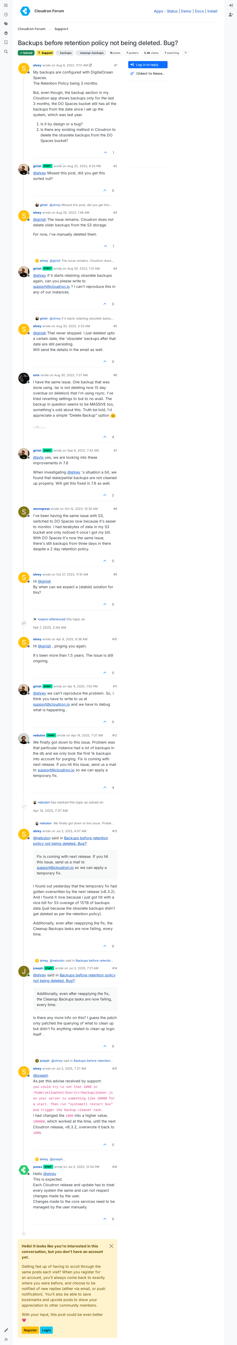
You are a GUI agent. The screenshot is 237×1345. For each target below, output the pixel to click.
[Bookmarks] (6, 42)
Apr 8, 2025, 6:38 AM (71, 639)
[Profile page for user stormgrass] (23, 511)
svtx (36, 375)
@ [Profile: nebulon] (41, 838)
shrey (37, 65)
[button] (6, 1330)
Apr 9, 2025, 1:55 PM (82, 686)
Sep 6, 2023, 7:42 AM (83, 450)
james (37, 1167)
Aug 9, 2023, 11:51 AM (72, 65)
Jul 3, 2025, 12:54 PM (83, 1167)
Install (212, 11)
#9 (115, 574)
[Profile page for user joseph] (23, 971)
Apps (158, 11)
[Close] (111, 1246)
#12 (114, 735)
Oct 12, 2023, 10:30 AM (81, 509)
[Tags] (6, 24)
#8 (115, 509)
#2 (115, 166)
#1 (115, 65)
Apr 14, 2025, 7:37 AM (87, 735)
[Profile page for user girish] (23, 169)
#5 (115, 326)
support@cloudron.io (51, 286)
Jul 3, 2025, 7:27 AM (71, 1068)
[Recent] (6, 14)
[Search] (6, 51)
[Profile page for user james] (23, 1170)
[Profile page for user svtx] (23, 378)
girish (37, 166)
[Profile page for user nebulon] (23, 738)
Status (172, 11)
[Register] (231, 14)
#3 (115, 212)
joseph (38, 968)
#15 (114, 1068)
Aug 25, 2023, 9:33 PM (84, 166)
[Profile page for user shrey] (23, 68)
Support (45, 53)
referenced (57, 619)
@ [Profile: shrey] (39, 173)
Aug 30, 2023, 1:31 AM (83, 268)
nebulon (39, 735)
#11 (115, 686)
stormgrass (41, 509)
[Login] (231, 5)
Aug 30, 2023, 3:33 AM (73, 326)
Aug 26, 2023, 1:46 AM (72, 212)
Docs (199, 11)
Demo (186, 11)
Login (46, 1330)
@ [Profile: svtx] (38, 457)
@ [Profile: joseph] (40, 1075)
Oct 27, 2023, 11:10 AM (72, 574)
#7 (115, 450)
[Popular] (6, 33)
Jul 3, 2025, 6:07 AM (71, 831)
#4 (115, 268)
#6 (115, 375)
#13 (114, 831)
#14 (114, 968)
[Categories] (6, 5)
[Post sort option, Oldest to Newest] (148, 73)
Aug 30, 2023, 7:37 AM (71, 375)
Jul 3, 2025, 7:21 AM (83, 968)
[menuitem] (231, 5)
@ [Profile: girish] (39, 219)
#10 (114, 639)
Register (30, 1330)
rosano (43, 619)
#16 (114, 1167)
